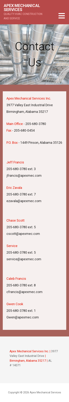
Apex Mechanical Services (22, 7)
